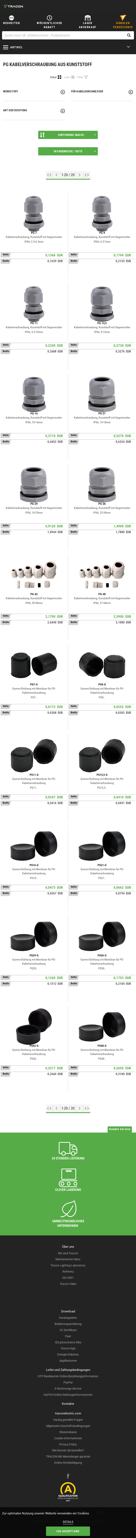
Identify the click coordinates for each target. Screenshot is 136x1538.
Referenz (68, 1271)
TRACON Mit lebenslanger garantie (68, 1456)
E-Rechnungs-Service (68, 1388)
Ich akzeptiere (68, 1531)
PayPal (68, 1382)
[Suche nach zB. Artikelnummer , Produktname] (68, 35)
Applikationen (68, 1360)
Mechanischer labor (68, 1259)
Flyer (68, 1336)
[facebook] (68, 1476)
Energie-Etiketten (68, 1354)
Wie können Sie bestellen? (68, 1450)
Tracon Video (68, 1283)
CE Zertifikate (68, 1330)
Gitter (53, 77)
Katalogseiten (68, 1317)
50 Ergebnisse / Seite (75, 151)
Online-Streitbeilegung (68, 1462)
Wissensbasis (68, 1432)
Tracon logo (68, 1348)
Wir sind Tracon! (68, 1253)
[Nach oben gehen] (49, 175)
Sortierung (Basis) (68, 134)
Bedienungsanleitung (68, 1324)
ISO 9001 (68, 1277)
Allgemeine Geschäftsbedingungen (68, 1426)
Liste (67, 77)
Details (68, 1522)
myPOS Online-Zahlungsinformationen (68, 1394)
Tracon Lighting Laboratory (68, 1265)
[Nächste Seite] (79, 175)
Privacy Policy (68, 1444)
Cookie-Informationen (68, 1438)
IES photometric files (68, 1342)
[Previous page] (56, 175)
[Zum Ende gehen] (86, 175)
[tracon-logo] (13, 6)
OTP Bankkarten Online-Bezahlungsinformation (68, 1376)
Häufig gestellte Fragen (68, 1419)
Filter (80, 77)
